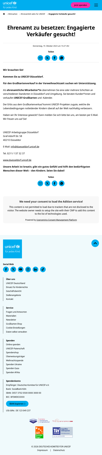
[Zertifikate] (51, 428)
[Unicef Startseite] (35, 5)
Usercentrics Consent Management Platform (56, 219)
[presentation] (96, 5)
